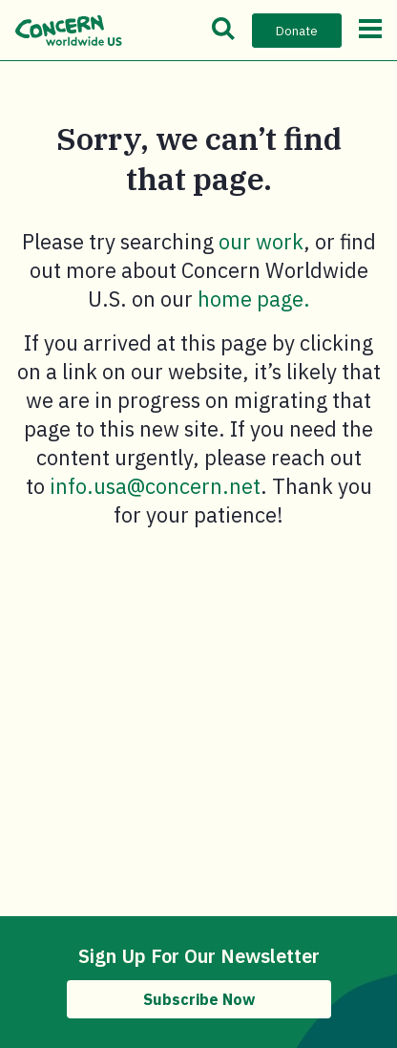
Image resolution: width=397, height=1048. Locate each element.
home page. (254, 298)
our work (261, 241)
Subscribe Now (199, 999)
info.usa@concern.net (155, 486)
